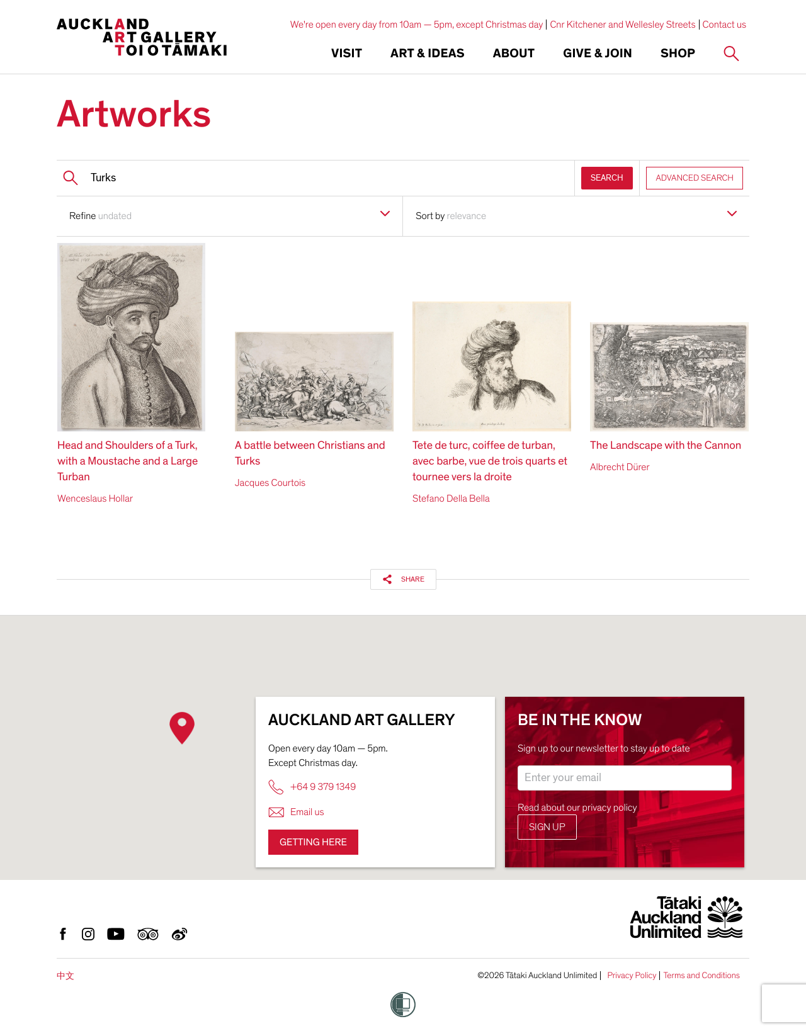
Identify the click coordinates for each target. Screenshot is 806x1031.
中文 (65, 976)
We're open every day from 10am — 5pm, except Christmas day (416, 25)
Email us (296, 812)
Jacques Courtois (270, 483)
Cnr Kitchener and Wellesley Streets (622, 25)
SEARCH (607, 178)
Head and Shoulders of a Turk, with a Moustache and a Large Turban (127, 462)
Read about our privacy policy (577, 807)
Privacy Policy (631, 975)
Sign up (547, 827)
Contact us (725, 25)
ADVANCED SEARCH (695, 178)
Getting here (313, 842)
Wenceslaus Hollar (95, 498)
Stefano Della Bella (451, 498)
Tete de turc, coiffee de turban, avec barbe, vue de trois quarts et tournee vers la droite (489, 462)
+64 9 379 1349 (312, 787)
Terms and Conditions (701, 975)
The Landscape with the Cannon (665, 446)
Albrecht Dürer (620, 467)
